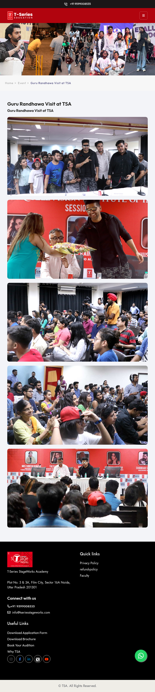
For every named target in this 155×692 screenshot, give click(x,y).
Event (22, 83)
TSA (64, 686)
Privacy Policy (89, 563)
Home (9, 83)
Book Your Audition (20, 645)
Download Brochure (21, 639)
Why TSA (13, 651)
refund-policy (89, 569)
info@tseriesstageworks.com (28, 612)
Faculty (84, 575)
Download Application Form (27, 633)
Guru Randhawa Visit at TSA (51, 83)
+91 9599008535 (77, 4)
